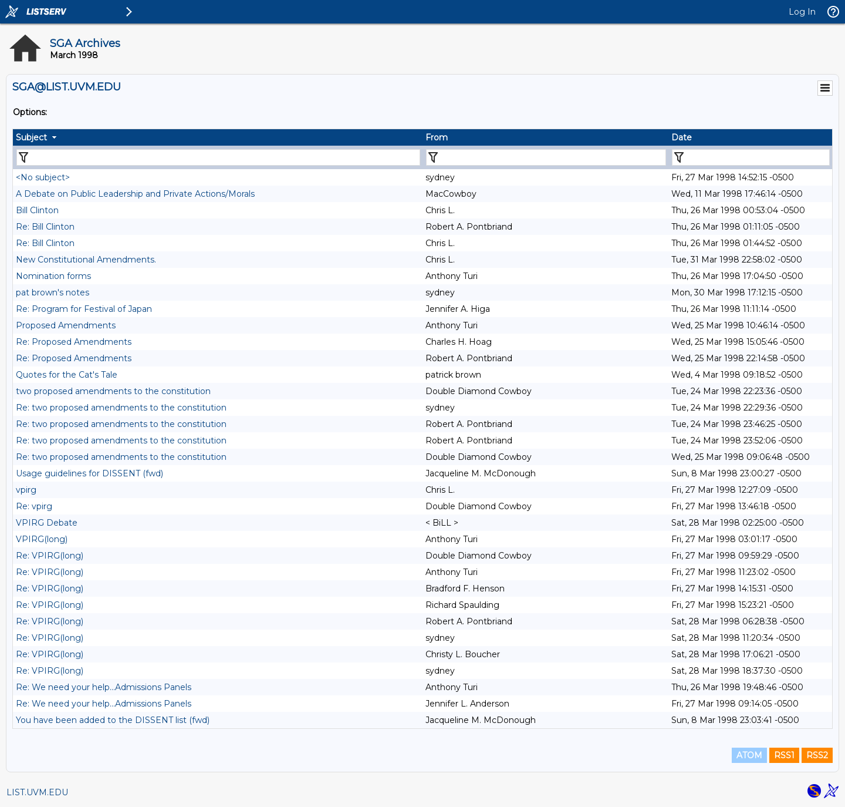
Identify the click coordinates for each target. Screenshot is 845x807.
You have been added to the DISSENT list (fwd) (112, 720)
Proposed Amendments (66, 325)
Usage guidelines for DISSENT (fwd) (89, 473)
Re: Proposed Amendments (73, 342)
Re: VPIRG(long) (49, 555)
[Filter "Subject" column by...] (218, 157)
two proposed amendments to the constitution (113, 391)
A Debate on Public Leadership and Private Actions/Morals (135, 194)
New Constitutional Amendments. (86, 259)
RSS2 (817, 755)
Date (681, 137)
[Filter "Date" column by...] (751, 157)
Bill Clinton (37, 210)
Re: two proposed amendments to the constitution (121, 407)
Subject (31, 137)
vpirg (26, 490)
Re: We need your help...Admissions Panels (103, 687)
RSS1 (784, 755)
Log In (802, 11)
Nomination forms (53, 276)
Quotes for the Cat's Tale (66, 374)
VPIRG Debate (46, 522)
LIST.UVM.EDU (37, 792)
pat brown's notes (52, 292)
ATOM (749, 755)
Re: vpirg (34, 506)
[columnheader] (217, 137)
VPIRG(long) (41, 539)
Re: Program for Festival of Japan (84, 309)
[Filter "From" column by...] (546, 157)
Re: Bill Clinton (45, 226)
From (436, 137)
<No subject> (43, 177)
